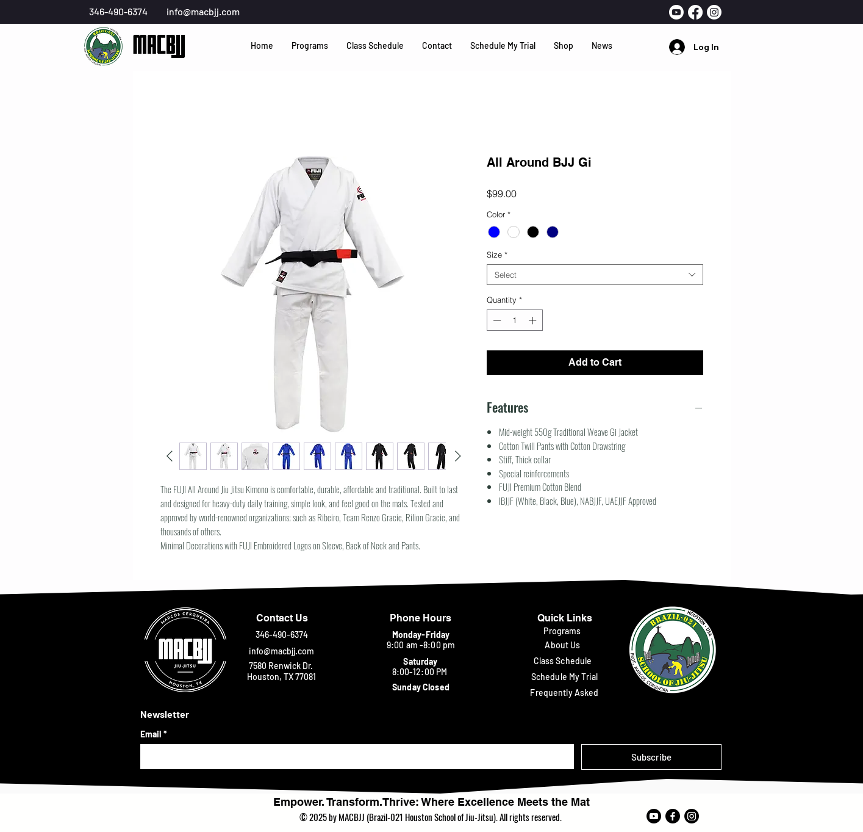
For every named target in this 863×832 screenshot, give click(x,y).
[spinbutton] (514, 320)
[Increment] (533, 320)
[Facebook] (672, 816)
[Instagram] (691, 816)
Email (153, 734)
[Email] (353, 756)
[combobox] (595, 274)
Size (497, 254)
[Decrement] (496, 320)
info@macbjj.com (203, 11)
